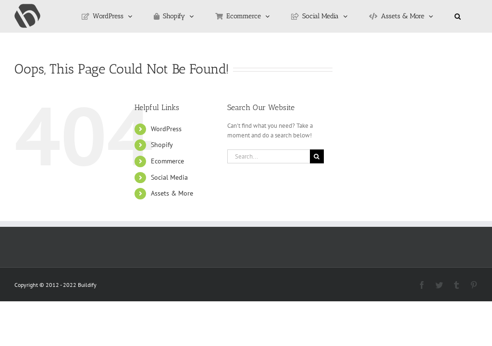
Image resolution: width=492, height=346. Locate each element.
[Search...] (268, 156)
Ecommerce (167, 161)
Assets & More (172, 193)
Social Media (169, 177)
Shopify (162, 144)
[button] (458, 16)
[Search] (317, 156)
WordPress (166, 128)
